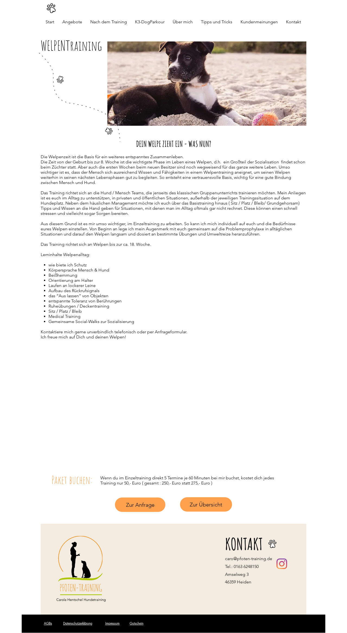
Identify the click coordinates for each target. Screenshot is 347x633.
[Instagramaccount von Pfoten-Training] (282, 563)
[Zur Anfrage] (140, 505)
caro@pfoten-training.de (248, 558)
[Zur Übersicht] (206, 504)
